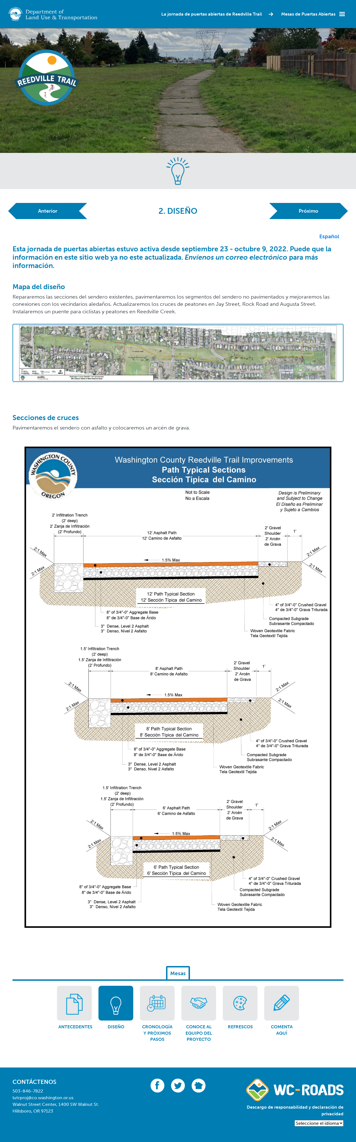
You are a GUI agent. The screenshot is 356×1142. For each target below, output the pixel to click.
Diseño (116, 1026)
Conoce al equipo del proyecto (199, 1033)
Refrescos (240, 1026)
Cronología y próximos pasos (157, 1033)
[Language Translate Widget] (319, 1123)
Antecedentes (75, 1026)
